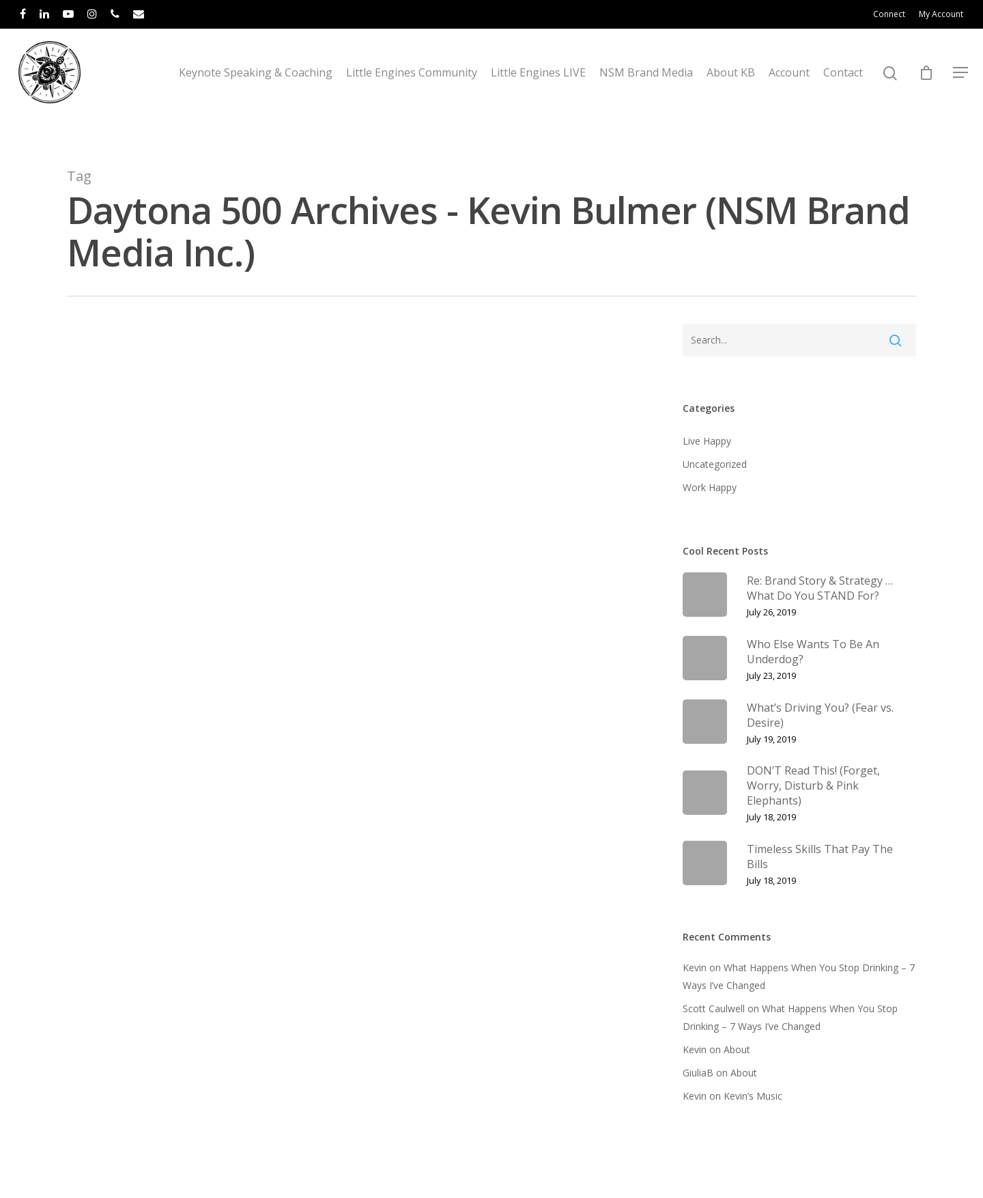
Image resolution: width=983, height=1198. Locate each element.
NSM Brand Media (646, 86)
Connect (889, 14)
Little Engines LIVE (538, 86)
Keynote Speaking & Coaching (255, 86)
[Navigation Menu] (961, 87)
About (737, 1049)
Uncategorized (715, 464)
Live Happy (707, 440)
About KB (731, 86)
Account (789, 86)
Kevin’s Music (753, 1095)
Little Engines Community (411, 86)
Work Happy (710, 487)
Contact (843, 86)
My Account (941, 14)
